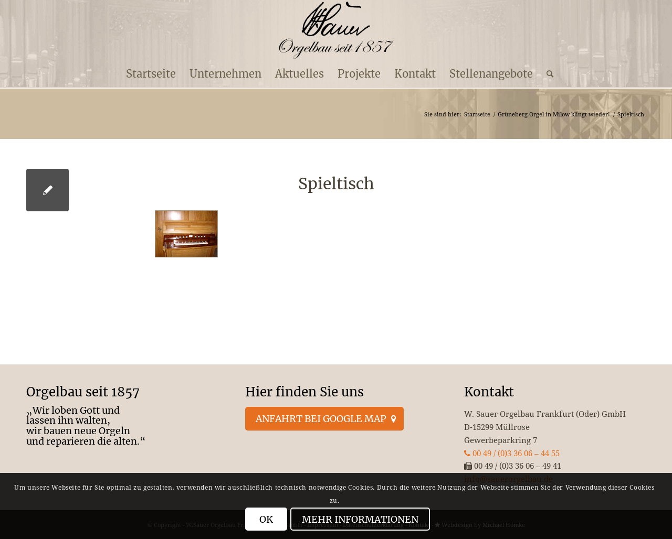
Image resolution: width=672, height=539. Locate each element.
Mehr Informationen (360, 519)
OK (266, 519)
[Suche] (546, 74)
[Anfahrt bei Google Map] (324, 419)
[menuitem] (151, 74)
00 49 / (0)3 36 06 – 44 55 (512, 453)
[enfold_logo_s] (336, 30)
